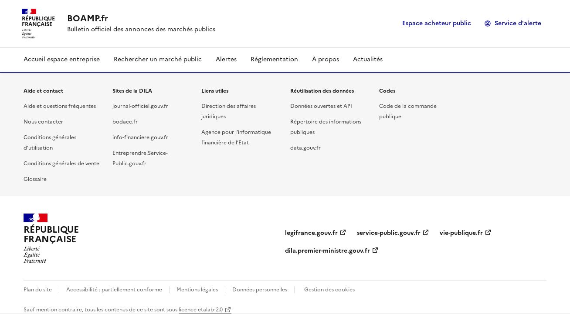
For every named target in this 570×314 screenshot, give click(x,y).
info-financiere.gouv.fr (140, 137)
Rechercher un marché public (158, 59)
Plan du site (38, 290)
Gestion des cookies (329, 290)
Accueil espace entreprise (62, 59)
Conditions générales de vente (61, 163)
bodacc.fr (125, 122)
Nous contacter (43, 122)
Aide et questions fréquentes (60, 106)
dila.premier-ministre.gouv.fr (327, 250)
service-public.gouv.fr (389, 232)
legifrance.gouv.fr (311, 232)
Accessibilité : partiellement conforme (114, 290)
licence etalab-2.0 (201, 310)
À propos (325, 59)
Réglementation (274, 59)
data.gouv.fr (305, 148)
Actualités (368, 59)
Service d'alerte (518, 23)
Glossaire (35, 179)
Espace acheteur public (436, 23)
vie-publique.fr (461, 232)
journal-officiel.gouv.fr (140, 106)
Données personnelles (259, 290)
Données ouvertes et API (321, 106)
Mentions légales (197, 290)
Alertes (226, 59)
